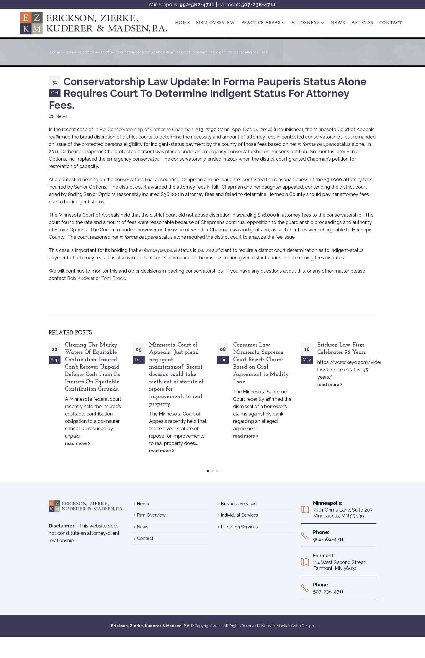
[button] (207, 478)
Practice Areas (260, 23)
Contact (390, 23)
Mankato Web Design (295, 633)
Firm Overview (215, 23)
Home (182, 23)
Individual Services (239, 522)
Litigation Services (239, 534)
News (337, 23)
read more (77, 443)
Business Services (238, 510)
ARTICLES (362, 23)
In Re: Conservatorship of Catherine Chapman (143, 129)
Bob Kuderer (80, 278)
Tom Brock (113, 278)
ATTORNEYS (305, 23)
